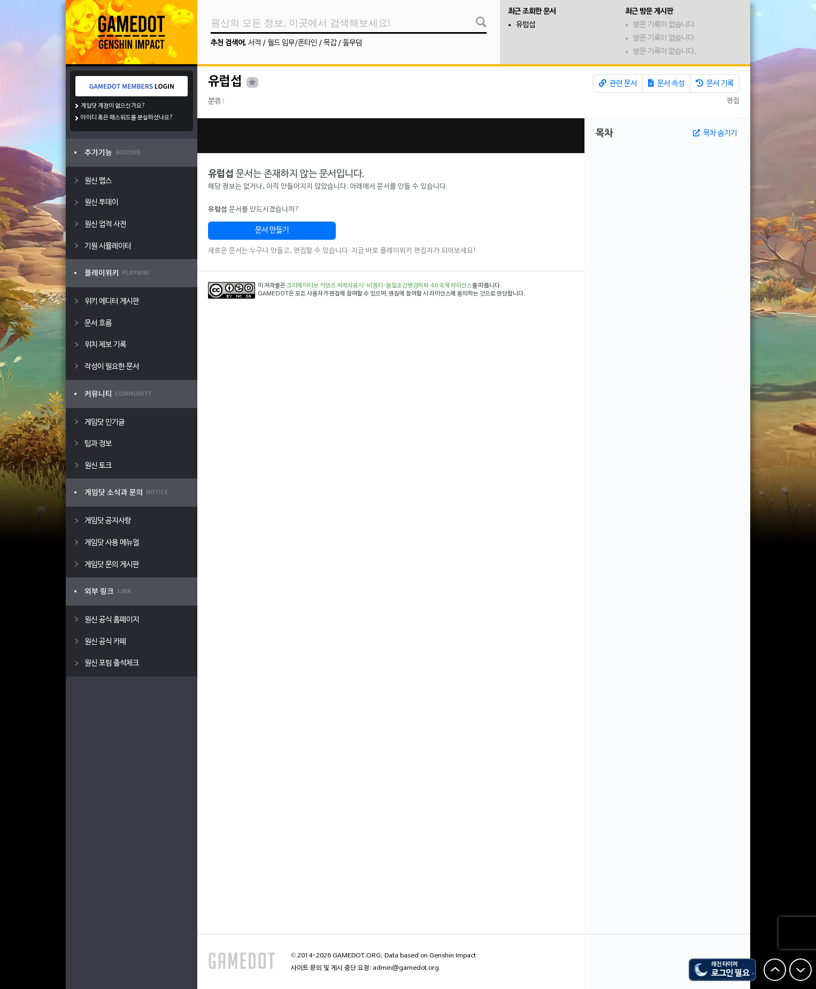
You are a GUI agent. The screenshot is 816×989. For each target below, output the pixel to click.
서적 (254, 43)
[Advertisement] (390, 135)
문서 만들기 (272, 230)
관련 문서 (618, 83)
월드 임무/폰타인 (292, 43)
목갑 (330, 43)
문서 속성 (666, 83)
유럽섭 (525, 25)
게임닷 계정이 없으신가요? (113, 106)
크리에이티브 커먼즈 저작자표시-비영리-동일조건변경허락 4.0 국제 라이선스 (379, 286)
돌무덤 (352, 43)
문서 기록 (715, 83)
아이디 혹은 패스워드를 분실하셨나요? (127, 118)
